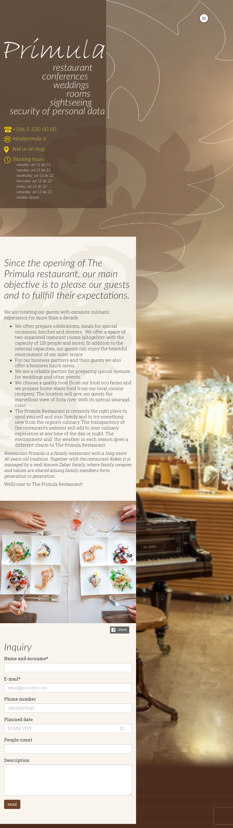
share (122, 630)
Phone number (20, 699)
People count (18, 740)
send (12, 804)
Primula (54, 49)
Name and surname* (26, 658)
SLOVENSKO (204, 18)
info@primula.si (29, 138)
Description (16, 760)
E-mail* (12, 679)
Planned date (18, 719)
